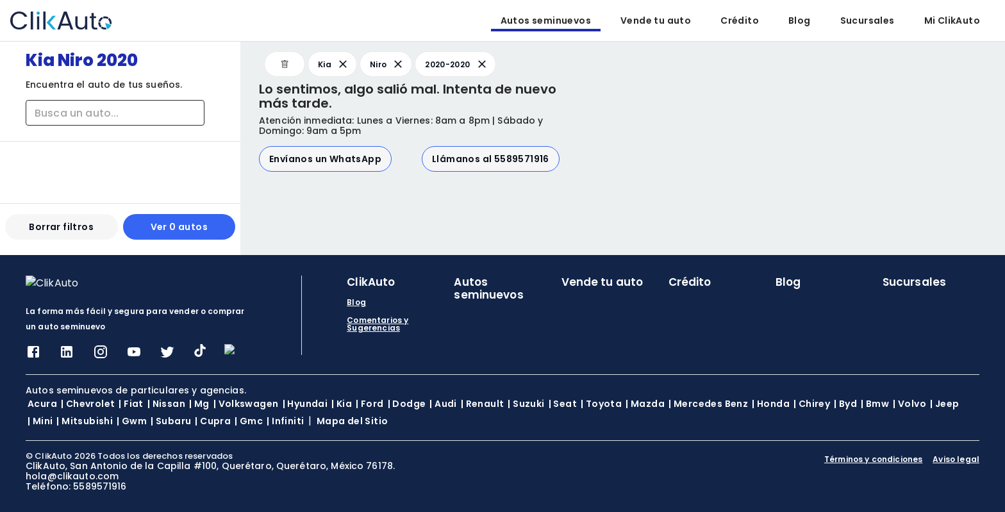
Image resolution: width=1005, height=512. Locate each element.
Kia (333, 64)
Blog (799, 20)
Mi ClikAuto (952, 20)
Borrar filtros (61, 232)
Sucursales (867, 20)
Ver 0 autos (179, 232)
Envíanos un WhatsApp (325, 159)
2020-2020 (456, 64)
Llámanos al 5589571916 (490, 159)
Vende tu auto (655, 20)
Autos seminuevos (546, 20)
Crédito (739, 20)
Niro (387, 64)
